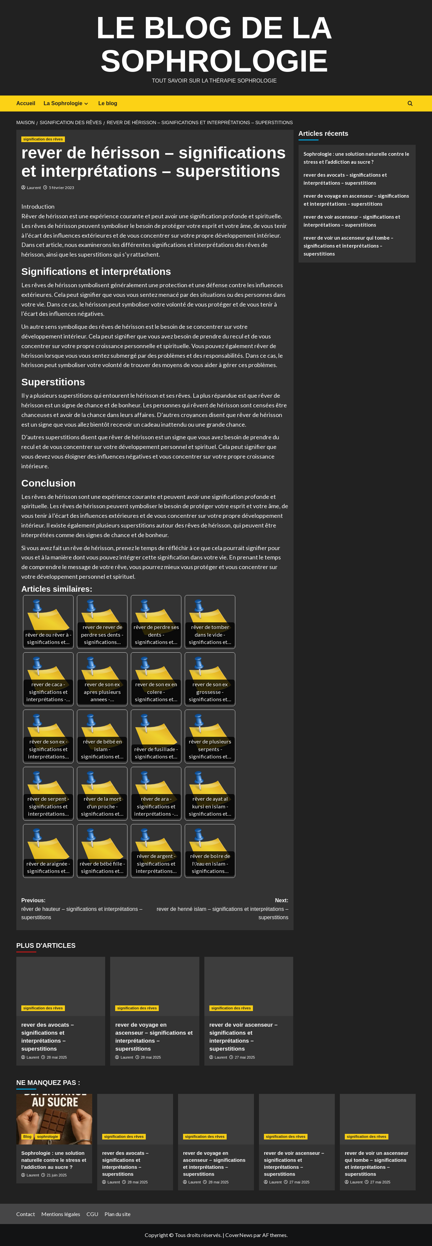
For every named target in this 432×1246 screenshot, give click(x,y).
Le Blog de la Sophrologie (214, 43)
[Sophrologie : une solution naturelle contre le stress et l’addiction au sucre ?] (54, 1119)
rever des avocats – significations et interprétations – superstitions (345, 179)
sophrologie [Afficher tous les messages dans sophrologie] (47, 1137)
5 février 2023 (61, 187)
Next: (221, 910)
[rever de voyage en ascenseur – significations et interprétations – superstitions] (154, 986)
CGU (92, 1214)
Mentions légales (60, 1214)
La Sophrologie (67, 103)
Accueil (25, 103)
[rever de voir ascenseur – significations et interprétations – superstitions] (248, 986)
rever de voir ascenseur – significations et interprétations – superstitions (352, 221)
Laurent (34, 187)
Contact (25, 1214)
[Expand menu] (86, 103)
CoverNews (239, 1235)
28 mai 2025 (57, 1057)
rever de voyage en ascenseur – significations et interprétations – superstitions (356, 200)
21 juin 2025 (57, 1175)
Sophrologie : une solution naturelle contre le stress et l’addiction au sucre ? (356, 158)
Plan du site (117, 1214)
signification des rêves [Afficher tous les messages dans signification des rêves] (43, 139)
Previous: (88, 910)
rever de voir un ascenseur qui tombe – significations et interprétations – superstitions (348, 246)
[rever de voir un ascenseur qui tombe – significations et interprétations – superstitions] (378, 1119)
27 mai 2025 (245, 1057)
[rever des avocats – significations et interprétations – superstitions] (60, 986)
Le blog (107, 103)
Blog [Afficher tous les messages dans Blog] (27, 1137)
